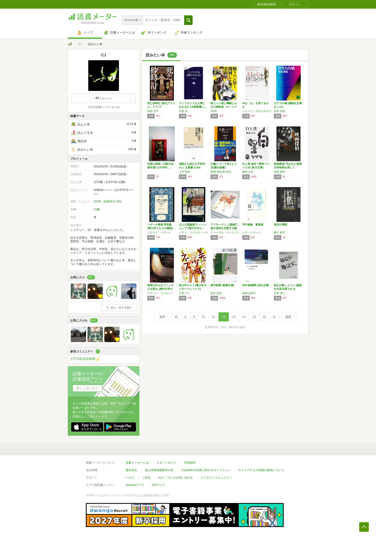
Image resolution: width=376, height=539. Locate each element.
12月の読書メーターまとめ (103, 107)
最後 (288, 317)
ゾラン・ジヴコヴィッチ (193, 232)
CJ (80, 44)
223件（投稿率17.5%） (109, 201)
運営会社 (131, 470)
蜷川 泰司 (279, 232)
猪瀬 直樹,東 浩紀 (221, 171)
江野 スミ (184, 293)
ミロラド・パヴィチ (159, 232)
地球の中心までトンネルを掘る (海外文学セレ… (160, 289)
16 (264, 317)
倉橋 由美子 (249, 293)
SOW (214, 111)
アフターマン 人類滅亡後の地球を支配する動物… (224, 228)
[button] (188, 20)
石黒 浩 (183, 111)
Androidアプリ (135, 485)
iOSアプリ (158, 485)
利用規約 (190, 462)
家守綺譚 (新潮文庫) (222, 285)
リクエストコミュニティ (216, 477)
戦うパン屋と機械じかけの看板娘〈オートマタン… (224, 107)
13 (233, 317)
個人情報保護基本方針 (159, 470)
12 (223, 317)
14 (244, 317)
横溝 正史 (247, 171)
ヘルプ (130, 477)
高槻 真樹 (279, 171)
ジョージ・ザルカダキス (256, 111)
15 (254, 317)
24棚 (97, 209)
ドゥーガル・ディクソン (225, 232)
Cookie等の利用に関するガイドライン (205, 470)
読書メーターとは (137, 462)
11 (213, 317)
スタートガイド (166, 462)
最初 (162, 317)
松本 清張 (279, 111)
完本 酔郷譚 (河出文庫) (255, 285)
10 (203, 317)
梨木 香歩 (216, 293)
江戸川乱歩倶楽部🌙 (84, 359)
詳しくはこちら (87, 388)
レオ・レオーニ (251, 232)
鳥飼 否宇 (153, 111)
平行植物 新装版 (252, 224)
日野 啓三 (279, 293)
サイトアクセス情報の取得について (261, 470)
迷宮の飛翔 (280, 224)
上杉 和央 (184, 171)
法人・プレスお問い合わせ (175, 477)
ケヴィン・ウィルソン (160, 293)
